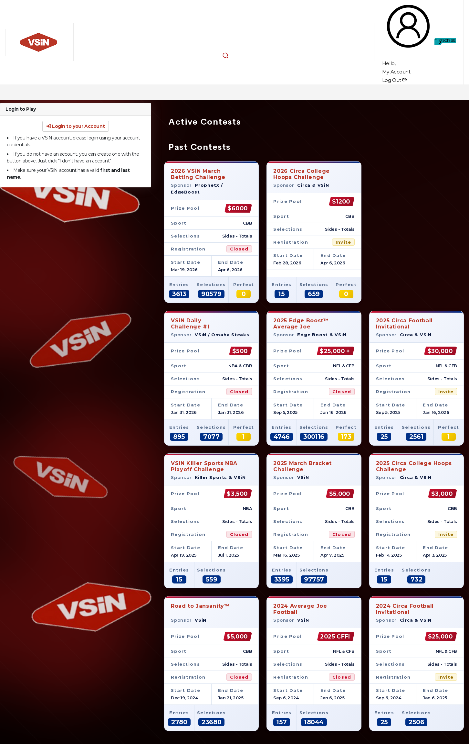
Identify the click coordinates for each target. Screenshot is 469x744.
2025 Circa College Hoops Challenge (414, 466)
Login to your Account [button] (76, 126)
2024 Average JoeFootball (300, 609)
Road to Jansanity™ (200, 609)
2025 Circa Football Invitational (404, 323)
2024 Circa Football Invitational (405, 609)
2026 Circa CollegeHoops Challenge (301, 174)
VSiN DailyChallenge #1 (190, 323)
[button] (225, 55)
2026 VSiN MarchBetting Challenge (198, 174)
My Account (396, 72)
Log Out (394, 80)
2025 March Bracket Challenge (302, 466)
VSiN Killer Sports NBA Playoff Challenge (204, 466)
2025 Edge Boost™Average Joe (301, 323)
